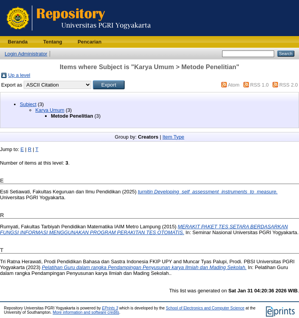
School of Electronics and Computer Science (205, 308)
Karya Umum (49, 110)
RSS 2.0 (288, 85)
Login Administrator (26, 54)
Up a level (19, 75)
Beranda (18, 42)
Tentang (52, 42)
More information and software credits (86, 312)
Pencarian (89, 42)
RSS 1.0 (259, 85)
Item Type (173, 137)
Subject (28, 104)
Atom (234, 85)
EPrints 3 (110, 308)
